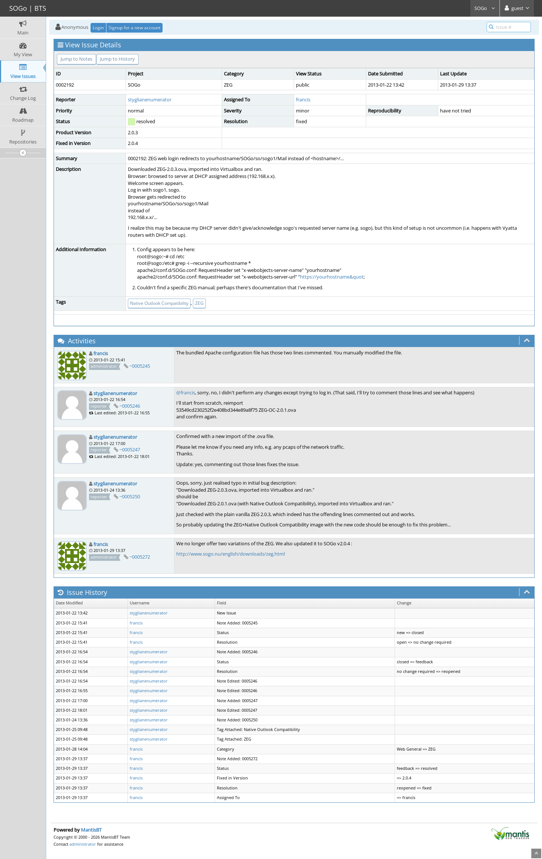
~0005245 (139, 366)
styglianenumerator (149, 99)
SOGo (485, 8)
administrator (82, 844)
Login (98, 27)
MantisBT (91, 829)
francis (303, 99)
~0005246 (129, 405)
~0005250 (129, 496)
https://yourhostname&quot (332, 276)
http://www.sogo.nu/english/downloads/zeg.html (230, 553)
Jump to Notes (76, 58)
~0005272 (139, 556)
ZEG (199, 303)
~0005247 (129, 449)
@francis (185, 392)
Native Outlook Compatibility (159, 303)
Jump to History (117, 58)
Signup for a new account (134, 27)
